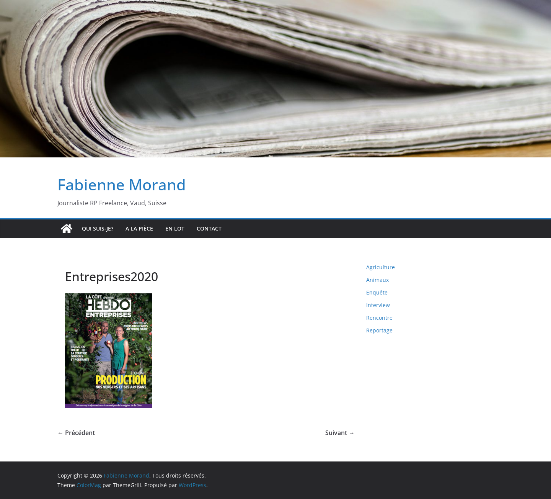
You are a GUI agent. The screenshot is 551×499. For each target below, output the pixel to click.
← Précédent (76, 433)
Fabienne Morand (121, 184)
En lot (174, 228)
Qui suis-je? (97, 228)
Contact (209, 228)
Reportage (379, 330)
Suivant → (340, 433)
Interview (378, 305)
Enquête (377, 292)
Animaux (377, 279)
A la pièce (139, 228)
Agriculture (380, 267)
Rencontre (379, 317)
